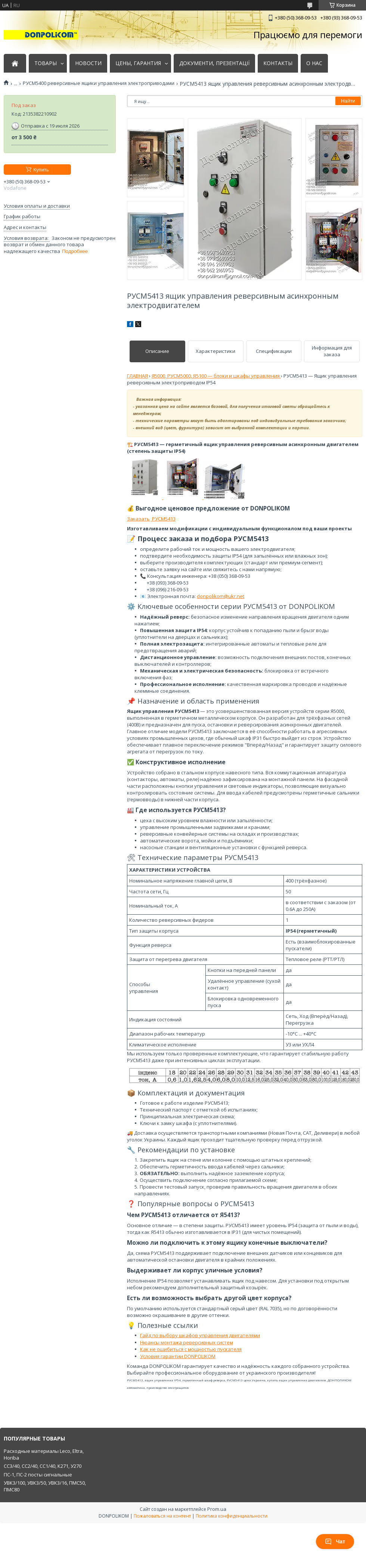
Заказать (138, 518)
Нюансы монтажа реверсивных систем (186, 1342)
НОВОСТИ (88, 63)
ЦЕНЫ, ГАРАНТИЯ (138, 63)
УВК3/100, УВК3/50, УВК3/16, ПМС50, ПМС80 (45, 1486)
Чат (335, 1541)
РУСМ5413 (163, 518)
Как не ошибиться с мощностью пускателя (191, 1349)
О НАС (314, 63)
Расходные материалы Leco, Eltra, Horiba (44, 1454)
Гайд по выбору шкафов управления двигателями (200, 1335)
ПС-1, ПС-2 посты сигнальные (38, 1474)
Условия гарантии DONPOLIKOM (177, 1356)
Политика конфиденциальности (231, 1516)
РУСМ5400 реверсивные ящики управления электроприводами (98, 83)
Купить (41, 170)
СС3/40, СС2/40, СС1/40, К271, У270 (42, 1466)
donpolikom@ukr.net (220, 596)
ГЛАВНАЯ (137, 375)
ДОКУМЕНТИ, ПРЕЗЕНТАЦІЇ (214, 63)
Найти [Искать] (348, 101)
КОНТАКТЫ (277, 63)
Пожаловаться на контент (162, 1516)
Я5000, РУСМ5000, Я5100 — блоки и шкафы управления (216, 375)
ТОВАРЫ (45, 63)
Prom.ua (216, 1509)
